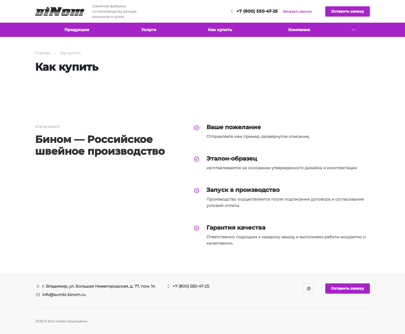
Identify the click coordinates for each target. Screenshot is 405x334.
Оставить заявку (347, 11)
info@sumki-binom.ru (64, 294)
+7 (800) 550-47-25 (257, 11)
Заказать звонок (297, 11)
